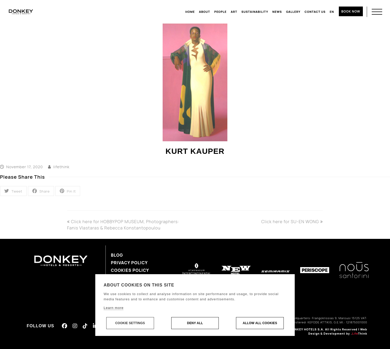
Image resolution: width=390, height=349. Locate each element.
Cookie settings (130, 323)
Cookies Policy (130, 270)
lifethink (61, 166)
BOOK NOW (350, 11)
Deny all (195, 323)
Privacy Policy (129, 263)
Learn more (113, 308)
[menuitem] (332, 11)
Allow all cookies (260, 323)
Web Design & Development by (337, 331)
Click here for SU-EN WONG (292, 221)
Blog (117, 255)
